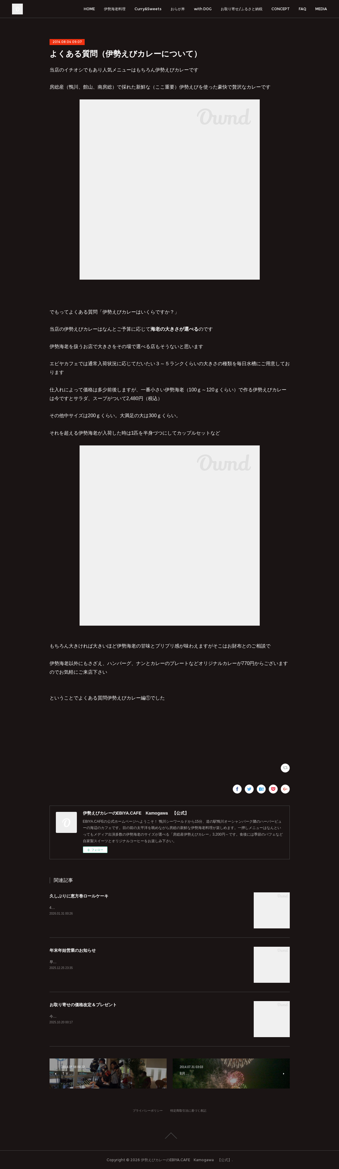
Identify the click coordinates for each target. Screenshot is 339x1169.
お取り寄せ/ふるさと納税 (241, 9)
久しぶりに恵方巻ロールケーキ (79, 896)
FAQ (302, 9)
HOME (89, 9)
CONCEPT (280, 9)
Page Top (169, 1135)
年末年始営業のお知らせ (73, 950)
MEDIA (321, 9)
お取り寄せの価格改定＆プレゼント (83, 1004)
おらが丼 (178, 9)
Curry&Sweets (148, 9)
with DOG (203, 9)
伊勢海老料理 (115, 9)
